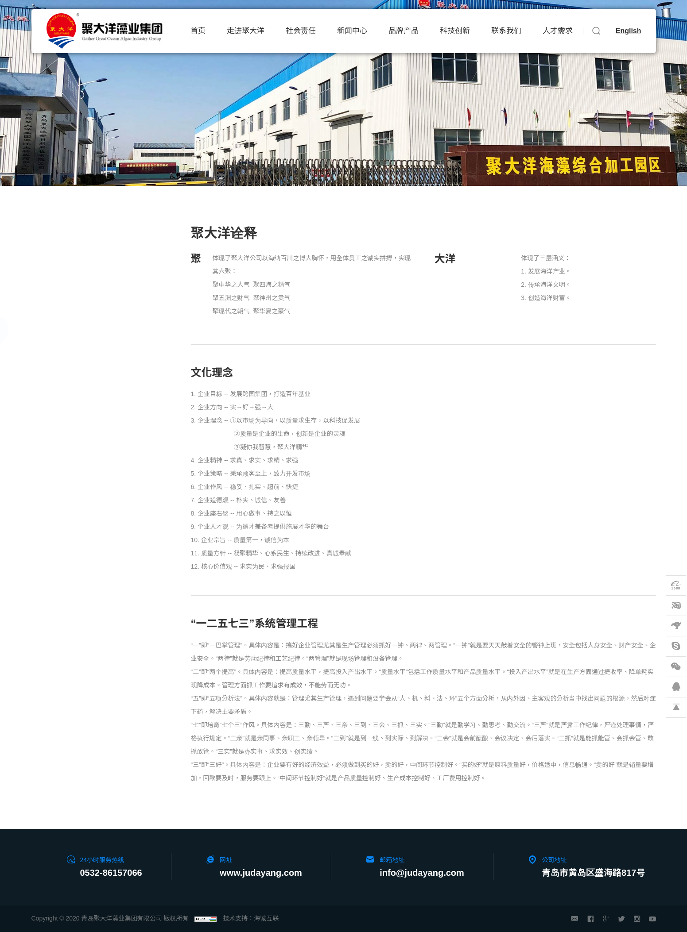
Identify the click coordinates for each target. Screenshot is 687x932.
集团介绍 (52, 269)
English (628, 31)
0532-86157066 (111, 873)
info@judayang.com (422, 873)
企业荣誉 (52, 389)
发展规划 (52, 359)
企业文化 (52, 329)
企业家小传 (55, 299)
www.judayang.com (261, 873)
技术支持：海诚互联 (251, 918)
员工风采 (52, 420)
